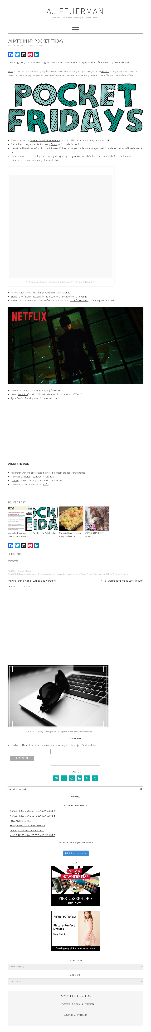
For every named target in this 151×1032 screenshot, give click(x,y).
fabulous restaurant (32, 476)
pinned (15, 480)
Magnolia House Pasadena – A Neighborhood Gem (71, 535)
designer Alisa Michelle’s (79, 156)
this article (23, 394)
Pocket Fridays (24, 571)
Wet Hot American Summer (117, 574)
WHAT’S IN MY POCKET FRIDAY (94, 535)
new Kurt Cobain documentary (45, 140)
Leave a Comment (35, 45)
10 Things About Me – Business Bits (27, 830)
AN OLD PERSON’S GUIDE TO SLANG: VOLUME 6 (32, 815)
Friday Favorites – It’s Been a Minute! (27, 825)
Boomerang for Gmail (49, 390)
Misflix (46, 484)
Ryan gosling (99, 574)
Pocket (10, 71)
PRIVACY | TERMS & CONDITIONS (75, 995)
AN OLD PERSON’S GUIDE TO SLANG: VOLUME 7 (32, 810)
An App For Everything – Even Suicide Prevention (18, 535)
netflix (77, 574)
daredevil (48, 574)
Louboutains (68, 574)
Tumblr (54, 144)
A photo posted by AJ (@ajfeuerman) (44, 282)
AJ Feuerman (75, 11)
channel (66, 292)
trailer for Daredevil (79, 300)
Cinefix (40, 574)
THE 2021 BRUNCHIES (20, 820)
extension (105, 71)
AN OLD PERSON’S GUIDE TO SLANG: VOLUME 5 (32, 835)
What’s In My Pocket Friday (44, 533)
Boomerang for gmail (28, 574)
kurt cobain (57, 574)
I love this (82, 296)
